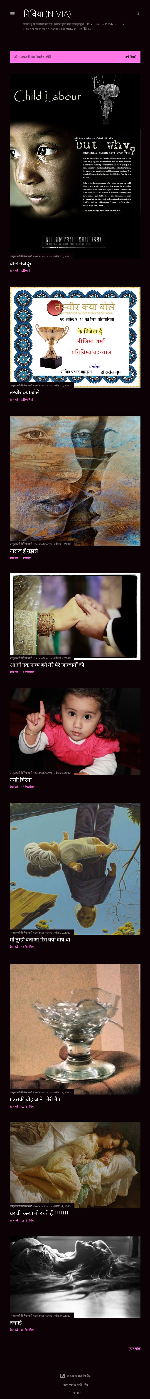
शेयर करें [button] (14, 270)
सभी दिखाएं (130, 56)
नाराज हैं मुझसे (24, 549)
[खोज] (137, 12)
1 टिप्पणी (25, 270)
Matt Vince (69, 1378)
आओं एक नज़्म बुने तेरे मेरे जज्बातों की (47, 663)
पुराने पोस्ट (134, 1342)
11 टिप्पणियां (27, 670)
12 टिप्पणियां (27, 1101)
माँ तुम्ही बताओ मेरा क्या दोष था (40, 936)
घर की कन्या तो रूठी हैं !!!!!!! (39, 1207)
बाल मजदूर (21, 263)
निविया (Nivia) (47, 14)
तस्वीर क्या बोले (24, 391)
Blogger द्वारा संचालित (75, 1369)
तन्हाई (16, 1316)
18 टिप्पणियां (27, 784)
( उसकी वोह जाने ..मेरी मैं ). (35, 1093)
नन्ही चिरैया (21, 777)
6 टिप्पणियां (27, 398)
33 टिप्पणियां (27, 1323)
